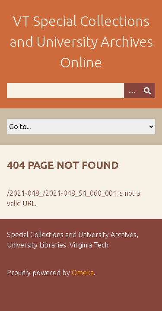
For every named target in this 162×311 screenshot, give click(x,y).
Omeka (83, 272)
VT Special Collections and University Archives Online (81, 41)
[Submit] (147, 90)
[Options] (132, 90)
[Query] (81, 90)
